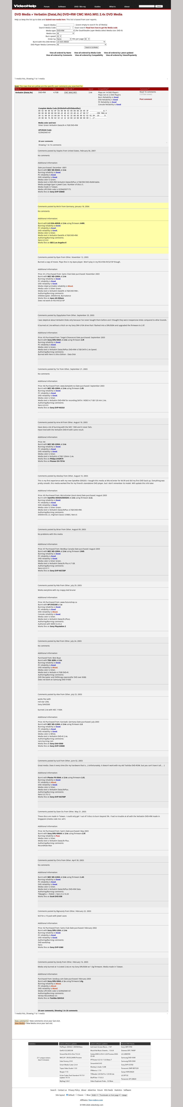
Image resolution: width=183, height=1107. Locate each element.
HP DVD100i (53, 604)
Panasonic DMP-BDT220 (130, 1068)
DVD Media (22, 14)
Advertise (92, 1090)
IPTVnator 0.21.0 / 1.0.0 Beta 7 (101, 1060)
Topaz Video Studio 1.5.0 (68, 1068)
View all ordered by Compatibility (89, 55)
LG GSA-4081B (54, 223)
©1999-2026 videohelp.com (91, 1105)
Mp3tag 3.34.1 (65, 1081)
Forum (47, 6)
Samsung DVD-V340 (128, 1058)
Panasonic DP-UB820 (128, 1079)
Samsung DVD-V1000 (62, 679)
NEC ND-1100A (54, 724)
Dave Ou (60, 811)
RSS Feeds (108, 1090)
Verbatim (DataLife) (24, 92)
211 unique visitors (43, 1058)
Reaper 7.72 (64, 1072)
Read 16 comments (148, 92)
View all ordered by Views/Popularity (121, 55)
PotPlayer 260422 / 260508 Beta (71, 1047)
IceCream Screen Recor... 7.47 (101, 1047)
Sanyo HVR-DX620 (127, 1072)
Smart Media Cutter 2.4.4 (69, 1065)
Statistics (118, 1090)
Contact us (62, 1090)
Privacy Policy (74, 1090)
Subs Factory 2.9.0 (66, 1061)
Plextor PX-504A (54, 777)
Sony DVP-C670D (127, 1065)
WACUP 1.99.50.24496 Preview (71, 1058)
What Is (112, 6)
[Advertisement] (91, 66)
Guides (98, 6)
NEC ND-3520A (54, 170)
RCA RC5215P (59, 300)
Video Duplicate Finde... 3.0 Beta (101, 1081)
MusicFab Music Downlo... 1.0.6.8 (102, 1050)
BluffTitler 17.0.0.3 (96, 1077)
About (126, 6)
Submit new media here (55, 19)
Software (62, 6)
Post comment (146, 99)
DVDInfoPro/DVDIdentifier (69, 108)
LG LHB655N (125, 1054)
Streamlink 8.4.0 (96, 1063)
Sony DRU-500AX (55, 833)
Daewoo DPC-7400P (128, 1050)
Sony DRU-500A (54, 340)
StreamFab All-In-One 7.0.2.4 (70, 1054)
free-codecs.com (96, 1100)
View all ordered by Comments (59, 55)
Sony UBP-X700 (126, 1047)
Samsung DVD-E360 (128, 1061)
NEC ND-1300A (54, 276)
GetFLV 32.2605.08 (66, 1050)
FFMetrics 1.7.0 (95, 1070)
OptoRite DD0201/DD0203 (58, 498)
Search (53, 1090)
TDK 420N (52, 660)
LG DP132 (124, 1075)
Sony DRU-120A (54, 930)
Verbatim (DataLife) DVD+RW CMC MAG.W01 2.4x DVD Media (78, 14)
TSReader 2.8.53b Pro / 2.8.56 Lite (102, 1074)
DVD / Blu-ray (80, 6)
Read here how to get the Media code (101, 27)
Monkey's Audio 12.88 (98, 1067)
